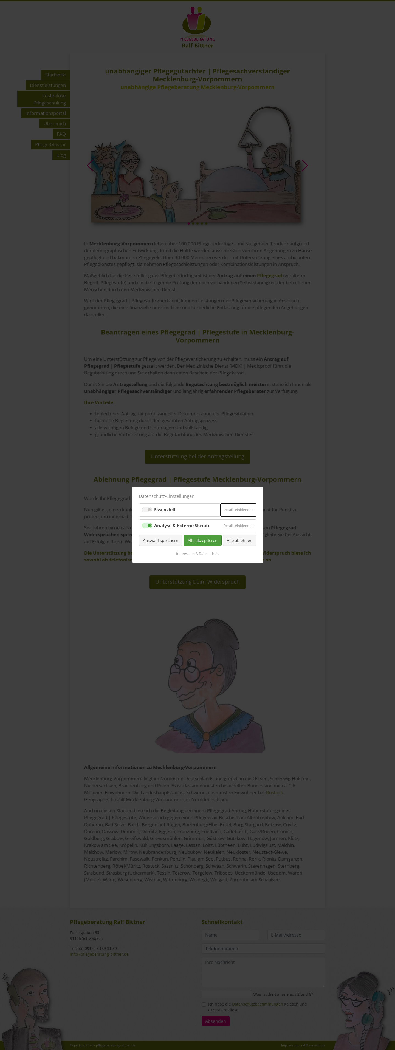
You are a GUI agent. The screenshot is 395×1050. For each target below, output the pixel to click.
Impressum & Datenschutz (197, 553)
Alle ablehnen (239, 540)
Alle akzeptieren (203, 540)
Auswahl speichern (160, 540)
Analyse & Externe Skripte (182, 526)
